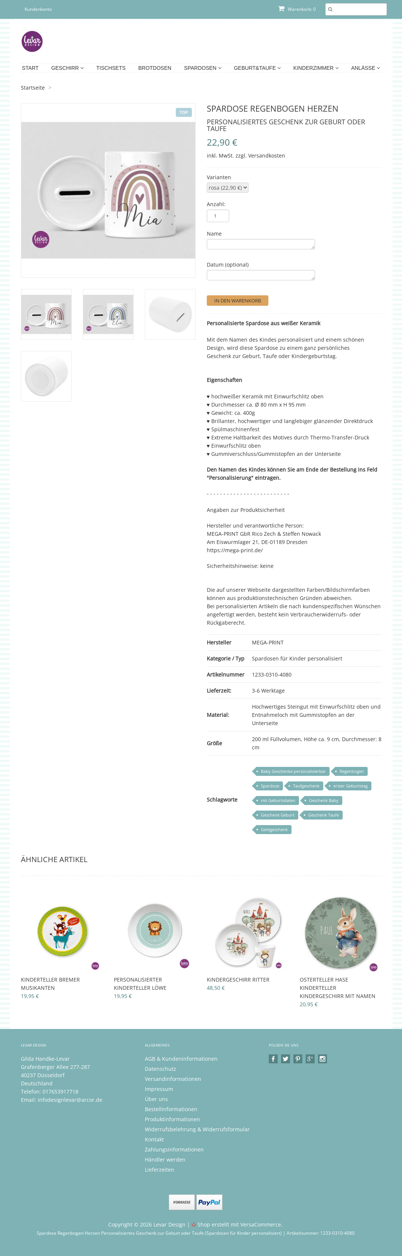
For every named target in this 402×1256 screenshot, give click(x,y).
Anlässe (365, 68)
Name (214, 233)
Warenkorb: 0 (297, 9)
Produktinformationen (172, 1119)
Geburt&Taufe (257, 68)
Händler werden (165, 1159)
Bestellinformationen (171, 1109)
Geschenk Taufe (323, 815)
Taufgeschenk (306, 786)
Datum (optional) (228, 264)
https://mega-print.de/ (235, 550)
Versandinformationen (173, 1078)
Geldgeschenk (274, 829)
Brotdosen (154, 68)
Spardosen (202, 68)
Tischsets (111, 68)
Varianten (219, 177)
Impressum (159, 1088)
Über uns (156, 1099)
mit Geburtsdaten (278, 800)
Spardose (270, 786)
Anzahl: (216, 204)
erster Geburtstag (350, 786)
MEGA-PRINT (268, 642)
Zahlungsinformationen (174, 1149)
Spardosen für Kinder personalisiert (297, 658)
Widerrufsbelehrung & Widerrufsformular (197, 1129)
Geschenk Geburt (278, 815)
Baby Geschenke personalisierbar (293, 771)
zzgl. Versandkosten (260, 155)
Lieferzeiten (159, 1169)
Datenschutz (160, 1068)
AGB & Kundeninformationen (181, 1058)
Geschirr (67, 68)
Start (30, 68)
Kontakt (154, 1139)
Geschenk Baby (324, 800)
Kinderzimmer (316, 68)
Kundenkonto (38, 9)
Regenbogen (352, 771)
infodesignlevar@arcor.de (70, 1099)
